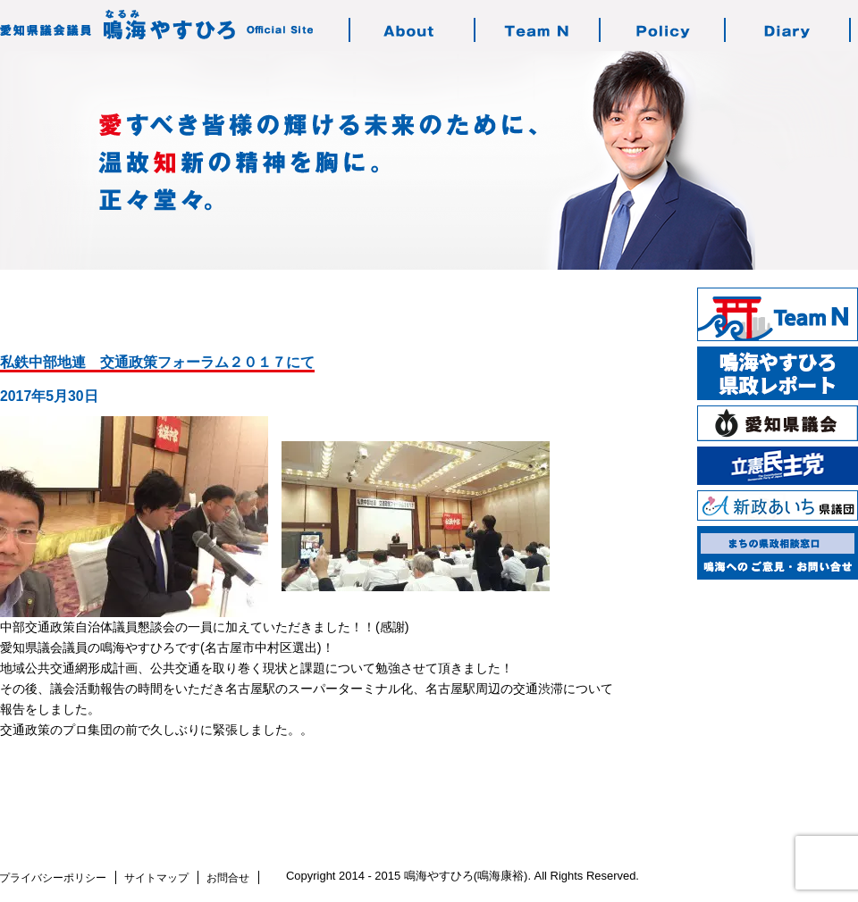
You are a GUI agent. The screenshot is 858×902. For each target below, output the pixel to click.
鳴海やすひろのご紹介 (412, 30)
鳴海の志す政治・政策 (663, 30)
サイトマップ (156, 878)
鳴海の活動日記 (788, 30)
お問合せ (227, 878)
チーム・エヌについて (538, 30)
